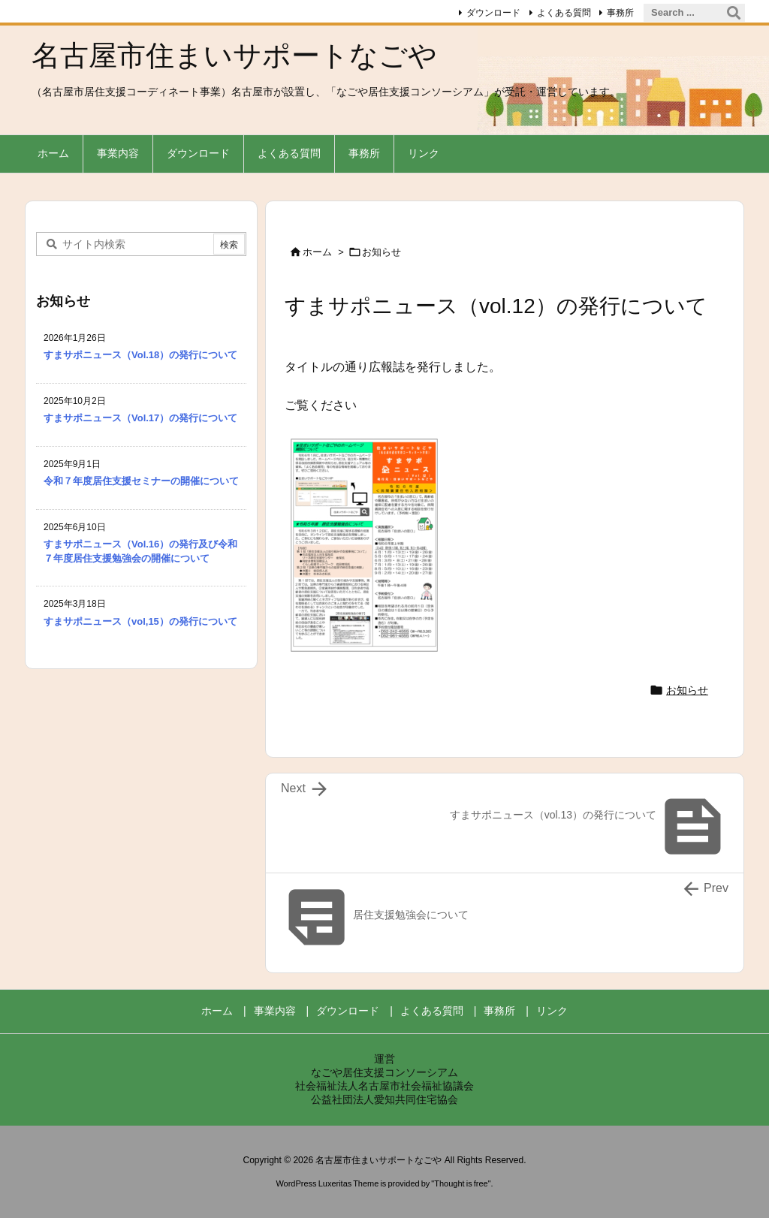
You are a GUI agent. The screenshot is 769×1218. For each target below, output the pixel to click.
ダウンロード (493, 13)
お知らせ (381, 252)
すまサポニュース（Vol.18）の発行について (140, 354)
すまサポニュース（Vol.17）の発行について (140, 418)
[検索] (733, 13)
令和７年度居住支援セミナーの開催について (141, 481)
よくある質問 (564, 13)
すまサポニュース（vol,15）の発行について (140, 621)
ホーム (317, 252)
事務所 (620, 13)
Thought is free (460, 1183)
